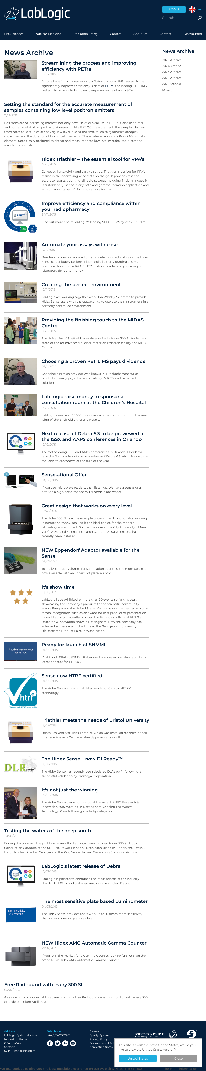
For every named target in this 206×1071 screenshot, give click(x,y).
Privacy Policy (99, 1039)
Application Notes (101, 1046)
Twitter (58, 1043)
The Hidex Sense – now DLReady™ (82, 758)
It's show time (58, 587)
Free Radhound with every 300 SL (44, 984)
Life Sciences (13, 34)
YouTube (73, 1043)
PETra (109, 86)
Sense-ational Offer (64, 474)
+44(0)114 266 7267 (58, 1035)
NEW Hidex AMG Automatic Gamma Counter (94, 943)
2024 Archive (172, 66)
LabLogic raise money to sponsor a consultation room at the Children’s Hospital (94, 399)
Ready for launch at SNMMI (73, 644)
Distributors (193, 34)
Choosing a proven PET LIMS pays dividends (93, 361)
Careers (115, 34)
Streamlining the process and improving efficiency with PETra (89, 66)
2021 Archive (171, 84)
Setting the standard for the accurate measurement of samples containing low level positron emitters (68, 107)
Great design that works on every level (87, 506)
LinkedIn (65, 1043)
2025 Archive (171, 60)
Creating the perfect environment (81, 284)
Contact (165, 34)
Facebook (50, 1043)
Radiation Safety (86, 34)
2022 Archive (171, 78)
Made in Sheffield (191, 1035)
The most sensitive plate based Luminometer (95, 901)
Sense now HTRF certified (72, 675)
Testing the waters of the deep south (47, 830)
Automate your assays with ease (80, 244)
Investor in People (149, 1035)
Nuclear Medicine (48, 34)
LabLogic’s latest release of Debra (81, 866)
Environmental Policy (103, 1043)
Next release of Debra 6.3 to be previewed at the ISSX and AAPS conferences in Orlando (93, 436)
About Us (140, 34)
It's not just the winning (70, 790)
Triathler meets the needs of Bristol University (95, 720)
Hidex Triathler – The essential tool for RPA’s (93, 159)
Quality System (99, 1035)
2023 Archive (171, 72)
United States (138, 1058)
